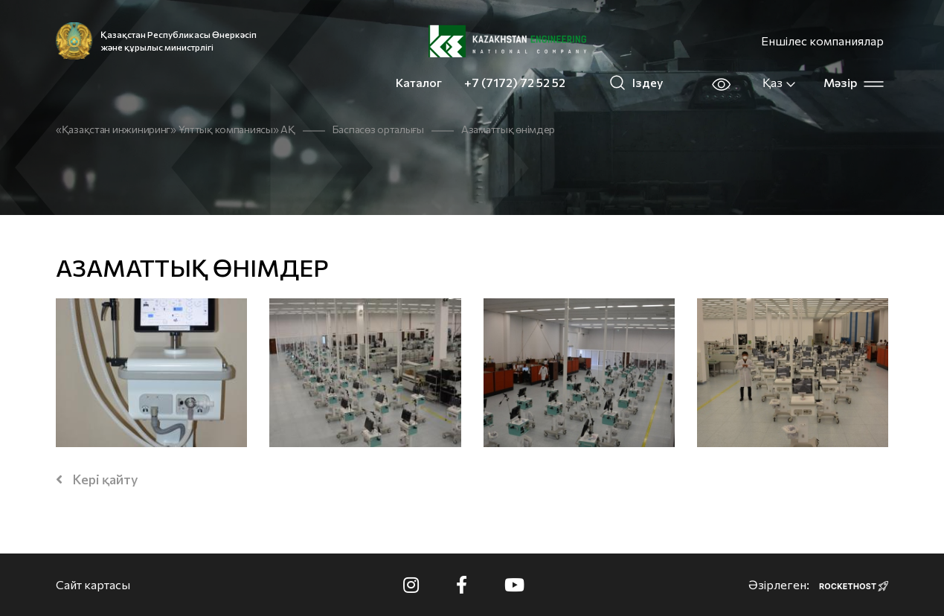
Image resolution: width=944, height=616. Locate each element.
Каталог (419, 82)
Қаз (779, 82)
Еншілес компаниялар (822, 40)
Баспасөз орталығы (378, 129)
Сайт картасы (93, 584)
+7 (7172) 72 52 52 (514, 82)
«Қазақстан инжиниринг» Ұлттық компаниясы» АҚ (175, 129)
